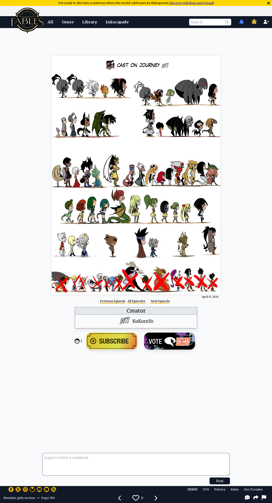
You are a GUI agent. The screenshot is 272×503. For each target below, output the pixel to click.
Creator (136, 310)
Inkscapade (117, 22)
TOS (206, 489)
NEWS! (192, 489)
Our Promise (253, 489)
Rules (235, 489)
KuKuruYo (142, 321)
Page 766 (48, 498)
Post (220, 481)
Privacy (219, 489)
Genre (68, 22)
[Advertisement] (136, 41)
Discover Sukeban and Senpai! (191, 3)
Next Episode (160, 301)
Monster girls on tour (19, 498)
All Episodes (136, 301)
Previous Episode (112, 301)
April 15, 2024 (210, 296)
